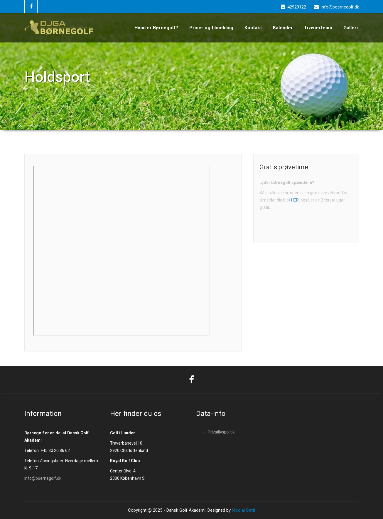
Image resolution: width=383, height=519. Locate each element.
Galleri (350, 27)
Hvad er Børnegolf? (156, 27)
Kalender (283, 27)
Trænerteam (318, 27)
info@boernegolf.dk (42, 478)
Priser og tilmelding (211, 27)
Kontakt (253, 27)
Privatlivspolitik (221, 432)
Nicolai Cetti (243, 510)
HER (295, 200)
